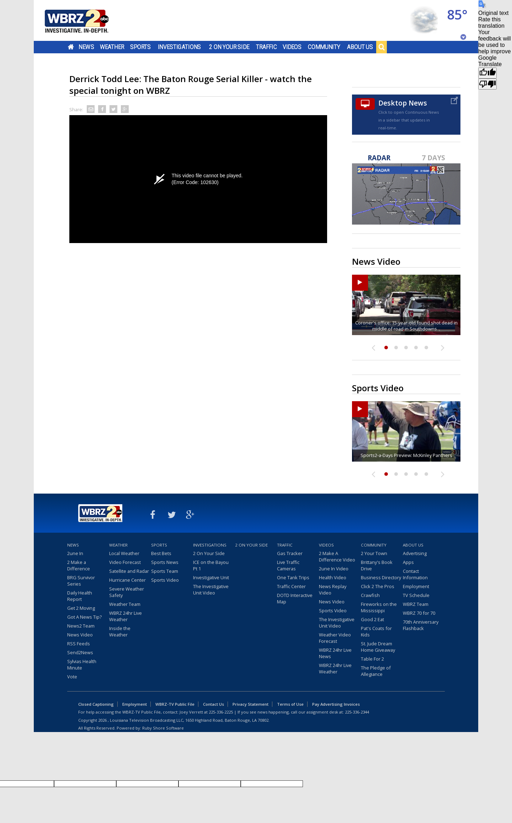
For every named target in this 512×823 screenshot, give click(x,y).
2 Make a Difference (78, 565)
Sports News (164, 562)
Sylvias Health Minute (81, 664)
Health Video (332, 577)
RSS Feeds (78, 643)
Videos (292, 46)
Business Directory (381, 577)
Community (324, 46)
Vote (72, 676)
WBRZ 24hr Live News (335, 653)
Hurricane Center (127, 580)
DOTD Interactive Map (295, 598)
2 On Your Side (229, 46)
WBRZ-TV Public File (174, 704)
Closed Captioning (96, 704)
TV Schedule (416, 595)
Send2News (80, 652)
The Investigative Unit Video (211, 589)
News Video (80, 634)
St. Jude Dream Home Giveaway (378, 646)
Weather (112, 46)
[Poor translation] (487, 84)
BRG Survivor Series (81, 580)
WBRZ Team (415, 604)
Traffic (266, 46)
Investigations (179, 46)
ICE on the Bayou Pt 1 (211, 565)
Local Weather (124, 553)
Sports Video (165, 580)
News (86, 46)
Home (71, 46)
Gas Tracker (290, 553)
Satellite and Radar (129, 571)
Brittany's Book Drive (377, 565)
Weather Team (124, 604)
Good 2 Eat (372, 619)
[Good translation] (487, 73)
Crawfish (370, 595)
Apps (408, 562)
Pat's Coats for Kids (376, 631)
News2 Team (81, 626)
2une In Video (333, 568)
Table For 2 (372, 659)
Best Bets (161, 553)
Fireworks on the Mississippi (379, 607)
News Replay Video (332, 589)
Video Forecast (125, 562)
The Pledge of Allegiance (376, 671)
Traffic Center (291, 586)
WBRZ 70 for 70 (419, 613)
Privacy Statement (250, 704)
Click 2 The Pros (377, 586)
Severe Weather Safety (126, 592)
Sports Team (164, 571)
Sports (140, 46)
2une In (75, 553)
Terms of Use (290, 704)
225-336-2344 (357, 712)
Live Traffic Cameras (288, 565)
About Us (360, 46)
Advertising (415, 553)
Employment (416, 586)
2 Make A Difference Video (337, 556)
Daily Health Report (79, 596)
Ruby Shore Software (163, 728)
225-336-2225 (221, 712)
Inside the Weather (119, 631)
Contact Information (415, 574)
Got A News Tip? (84, 617)
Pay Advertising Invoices (336, 704)
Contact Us (213, 704)
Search (381, 46)
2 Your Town (374, 553)
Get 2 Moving (81, 608)
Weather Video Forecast (335, 637)
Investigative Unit (211, 577)
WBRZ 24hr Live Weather (125, 616)
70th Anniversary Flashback (420, 625)
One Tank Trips (293, 577)
